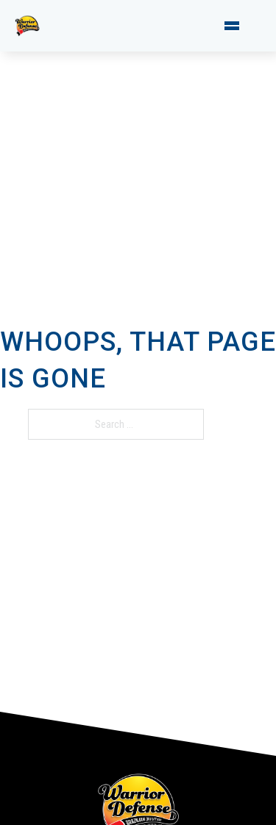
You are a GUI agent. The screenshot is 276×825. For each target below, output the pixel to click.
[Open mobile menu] (231, 26)
